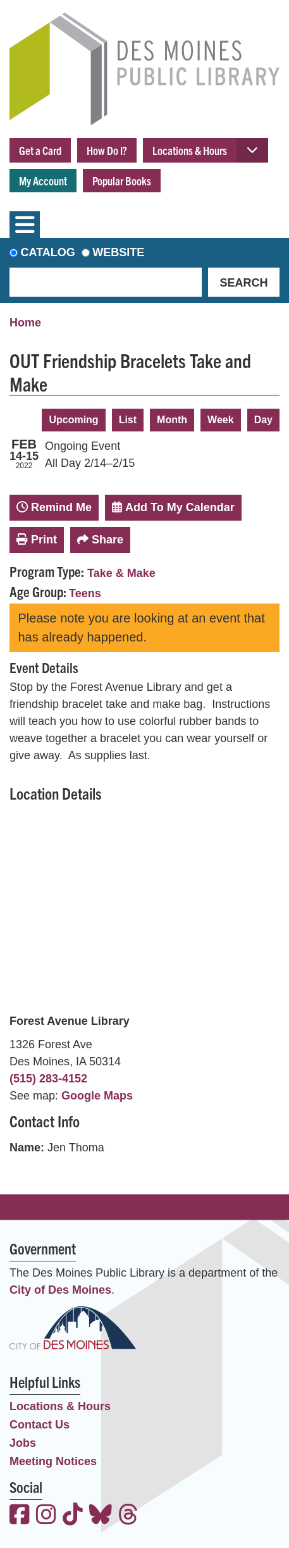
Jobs (22, 1443)
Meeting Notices (53, 1461)
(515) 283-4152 (48, 1078)
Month (172, 419)
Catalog (48, 252)
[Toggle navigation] (24, 224)
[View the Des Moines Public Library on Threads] (128, 1516)
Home (25, 322)
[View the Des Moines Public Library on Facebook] (19, 1516)
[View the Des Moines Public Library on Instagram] (46, 1516)
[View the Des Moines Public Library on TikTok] (73, 1516)
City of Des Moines (60, 1290)
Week (220, 419)
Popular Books (121, 180)
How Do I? (107, 150)
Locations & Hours (189, 150)
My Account (43, 180)
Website (118, 252)
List (128, 419)
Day (263, 419)
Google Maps (97, 1095)
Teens (85, 593)
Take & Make (121, 573)
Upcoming (73, 419)
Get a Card (40, 150)
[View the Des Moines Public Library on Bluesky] (100, 1516)
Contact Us (39, 1424)
